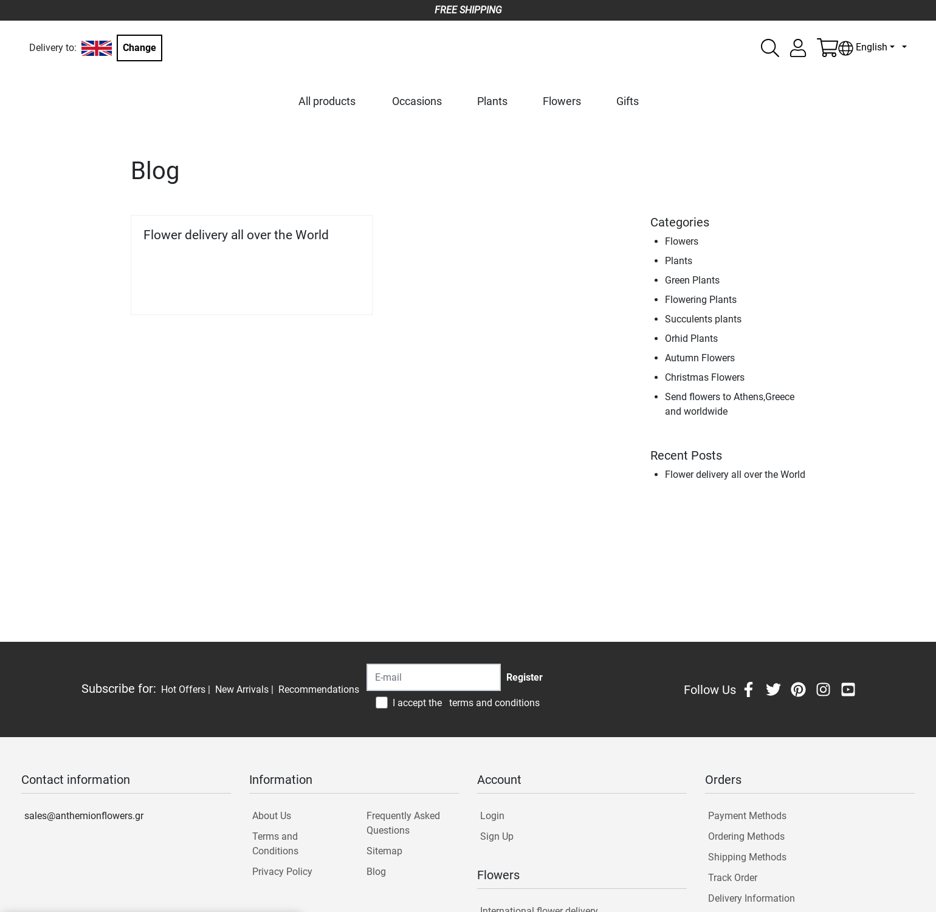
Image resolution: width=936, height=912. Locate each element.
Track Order (732, 877)
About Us (271, 816)
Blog (376, 871)
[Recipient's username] (433, 677)
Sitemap (384, 851)
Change (139, 47)
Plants (492, 101)
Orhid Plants (691, 338)
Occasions (417, 101)
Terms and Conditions (275, 844)
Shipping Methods (747, 857)
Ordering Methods (746, 836)
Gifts (627, 101)
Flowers (562, 101)
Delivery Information (751, 898)
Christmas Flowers (705, 377)
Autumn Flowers (700, 358)
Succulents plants (703, 319)
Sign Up (497, 836)
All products (327, 101)
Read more (330, 288)
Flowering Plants (701, 299)
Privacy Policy (282, 871)
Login (492, 816)
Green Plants (692, 280)
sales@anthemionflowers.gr (83, 816)
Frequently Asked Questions (403, 823)
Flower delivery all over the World (236, 235)
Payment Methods (747, 816)
